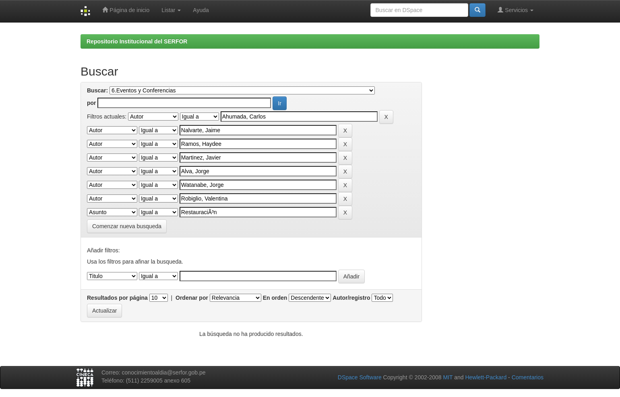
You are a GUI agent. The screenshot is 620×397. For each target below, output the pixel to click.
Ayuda (201, 10)
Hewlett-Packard (485, 377)
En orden (275, 298)
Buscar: (97, 90)
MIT (448, 377)
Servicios (515, 9)
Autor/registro (351, 298)
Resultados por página (117, 298)
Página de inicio (125, 9)
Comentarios (528, 377)
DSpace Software (360, 377)
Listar (171, 10)
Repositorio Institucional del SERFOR (137, 41)
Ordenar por (192, 298)
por (91, 103)
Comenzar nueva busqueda (126, 226)
